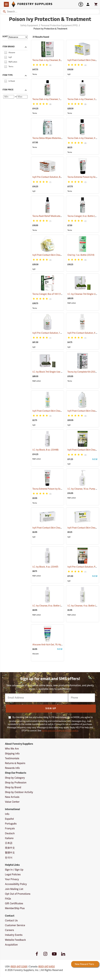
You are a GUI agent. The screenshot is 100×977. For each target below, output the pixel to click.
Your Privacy (12, 879)
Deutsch (10, 833)
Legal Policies (13, 874)
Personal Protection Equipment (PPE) (59, 25)
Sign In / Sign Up (14, 869)
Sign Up (50, 708)
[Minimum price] (8, 97)
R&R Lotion (71, 303)
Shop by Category (15, 777)
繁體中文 (10, 852)
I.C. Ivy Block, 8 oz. (45, 450)
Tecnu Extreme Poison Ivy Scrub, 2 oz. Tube (57, 489)
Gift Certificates (14, 903)
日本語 (8, 843)
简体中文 (10, 847)
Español (9, 818)
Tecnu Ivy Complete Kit (82, 371)
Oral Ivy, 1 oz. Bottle (80, 255)
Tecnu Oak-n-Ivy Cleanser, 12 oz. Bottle (55, 99)
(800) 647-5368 (18, 966)
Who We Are (12, 748)
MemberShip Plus (15, 908)
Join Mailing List (14, 889)
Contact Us (11, 920)
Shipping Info (12, 753)
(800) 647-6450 (46, 966)
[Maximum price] (22, 97)
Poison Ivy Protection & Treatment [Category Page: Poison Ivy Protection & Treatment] (50, 19)
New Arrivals (12, 797)
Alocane (35, 654)
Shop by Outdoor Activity (19, 792)
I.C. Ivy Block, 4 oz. (45, 567)
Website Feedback (15, 940)
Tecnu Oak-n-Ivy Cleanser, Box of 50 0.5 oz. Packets (61, 60)
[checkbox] (5, 52)
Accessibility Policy (16, 884)
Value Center (12, 801)
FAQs (8, 898)
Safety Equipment (29, 25)
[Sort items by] (18, 37)
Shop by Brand (13, 787)
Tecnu (34, 74)
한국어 (8, 857)
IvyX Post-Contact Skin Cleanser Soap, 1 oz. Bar (59, 527)
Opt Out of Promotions (17, 893)
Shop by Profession (15, 782)
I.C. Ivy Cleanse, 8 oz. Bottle (50, 605)
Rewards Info (12, 768)
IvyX (69, 74)
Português (11, 823)
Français (10, 828)
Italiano (9, 838)
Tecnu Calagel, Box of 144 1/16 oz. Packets (57, 294)
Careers (9, 930)
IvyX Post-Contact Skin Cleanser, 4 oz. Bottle (58, 411)
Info (7, 814)
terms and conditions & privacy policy (60, 730)
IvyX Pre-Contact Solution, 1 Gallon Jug (55, 333)
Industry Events (13, 935)
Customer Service (15, 925)
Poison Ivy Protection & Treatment (50, 28)
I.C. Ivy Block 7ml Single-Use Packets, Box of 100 (60, 372)
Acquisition (11, 944)
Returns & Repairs (15, 763)
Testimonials (12, 758)
